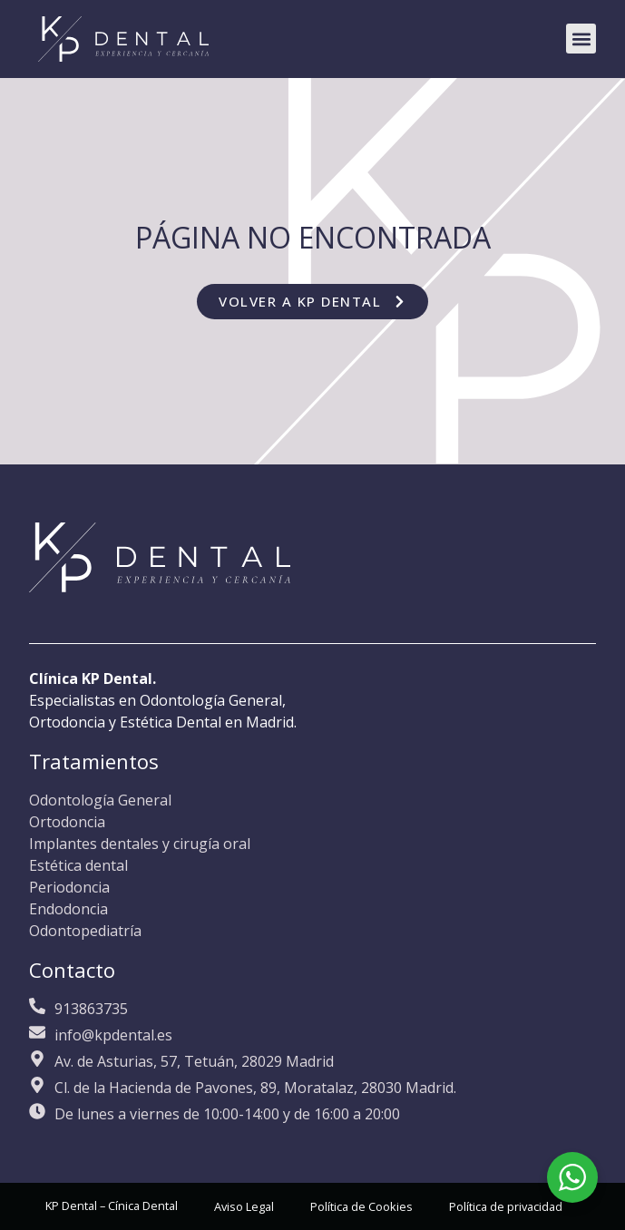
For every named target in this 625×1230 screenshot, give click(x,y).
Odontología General (100, 800)
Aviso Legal (244, 1206)
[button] (581, 39)
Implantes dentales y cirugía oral (139, 844)
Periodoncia (69, 887)
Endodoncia (68, 909)
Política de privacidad (505, 1206)
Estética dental (78, 865)
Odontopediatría (85, 931)
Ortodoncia (67, 822)
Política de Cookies (361, 1206)
